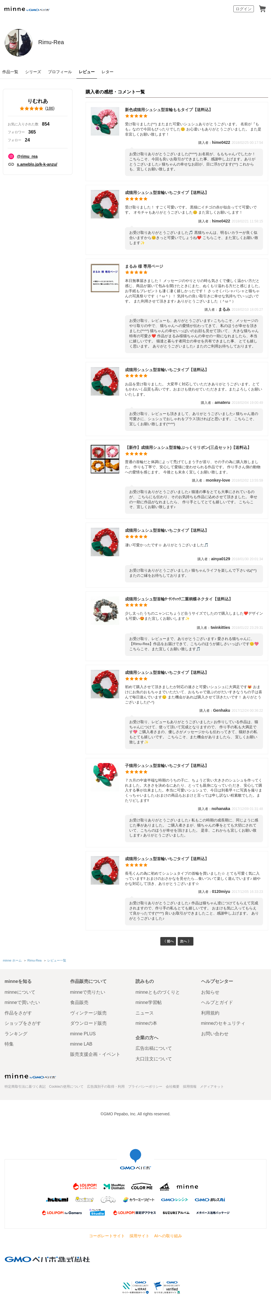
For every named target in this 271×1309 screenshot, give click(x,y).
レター (108, 71)
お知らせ (210, 992)
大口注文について (154, 1058)
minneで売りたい (88, 992)
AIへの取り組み (168, 1236)
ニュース (145, 1013)
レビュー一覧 (56, 961)
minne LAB (81, 1044)
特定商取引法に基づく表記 (25, 1087)
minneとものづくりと (158, 992)
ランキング (16, 1033)
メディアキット (212, 1087)
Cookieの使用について (66, 1087)
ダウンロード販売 (88, 1023)
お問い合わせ (214, 1033)
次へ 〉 (186, 942)
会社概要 (172, 1087)
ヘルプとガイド (217, 1002)
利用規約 (210, 1013)
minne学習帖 (149, 1002)
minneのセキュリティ (223, 1023)
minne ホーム (12, 961)
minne (30, 1076)
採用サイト (139, 1236)
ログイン (244, 9)
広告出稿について (154, 1048)
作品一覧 (10, 71)
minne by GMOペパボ (27, 8)
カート (262, 8)
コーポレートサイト (107, 1236)
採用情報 (190, 1087)
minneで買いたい (22, 1002)
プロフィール (60, 71)
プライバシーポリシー (145, 1087)
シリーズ (33, 71)
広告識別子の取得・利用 (106, 1087)
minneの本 (146, 1023)
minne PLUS (83, 1033)
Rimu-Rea (64, 42)
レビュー (87, 71)
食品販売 (79, 1002)
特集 (9, 1044)
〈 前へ (167, 942)
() (37, 108)
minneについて (20, 992)
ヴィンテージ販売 (88, 1013)
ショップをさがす (23, 1023)
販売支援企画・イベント (95, 1054)
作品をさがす (18, 1013)
